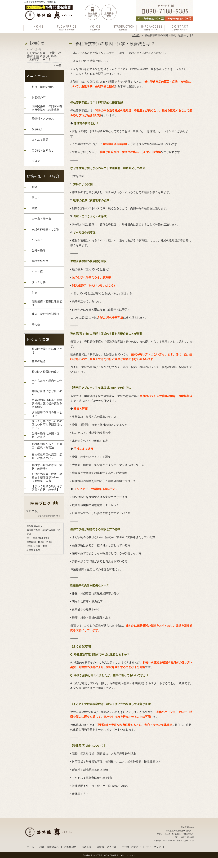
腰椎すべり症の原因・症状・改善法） (47, 467)
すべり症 (37, 271)
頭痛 (34, 208)
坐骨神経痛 (39, 250)
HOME (136, 35)
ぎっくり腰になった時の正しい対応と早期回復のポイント (47, 425)
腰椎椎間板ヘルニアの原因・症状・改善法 (47, 446)
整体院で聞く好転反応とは (47, 350)
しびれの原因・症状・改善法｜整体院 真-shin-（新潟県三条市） (44, 56)
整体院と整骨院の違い (45, 371)
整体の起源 (39, 361)
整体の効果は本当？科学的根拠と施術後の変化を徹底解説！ (47, 403)
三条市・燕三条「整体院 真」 (108, 855)
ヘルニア (37, 239)
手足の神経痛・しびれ (45, 229)
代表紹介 (123, 27)
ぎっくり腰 (39, 282)
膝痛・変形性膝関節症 (45, 313)
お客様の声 (95, 27)
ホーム (38, 27)
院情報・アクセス (151, 27)
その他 (36, 324)
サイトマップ (153, 847)
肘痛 (34, 292)
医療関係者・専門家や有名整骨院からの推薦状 (47, 108)
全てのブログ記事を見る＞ (49, 516)
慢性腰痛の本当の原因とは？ (47, 414)
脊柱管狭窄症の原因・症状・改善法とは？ (47, 456)
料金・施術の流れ (67, 27)
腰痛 (34, 187)
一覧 (58, 65)
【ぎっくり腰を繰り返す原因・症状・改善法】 (47, 488)
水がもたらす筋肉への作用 (47, 382)
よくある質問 (40, 139)
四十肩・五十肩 (41, 218)
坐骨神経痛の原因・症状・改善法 (45, 435)
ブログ (36, 160)
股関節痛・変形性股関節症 (47, 303)
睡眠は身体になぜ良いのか (47, 393)
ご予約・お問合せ (180, 27)
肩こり (36, 197)
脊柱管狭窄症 (40, 261)
